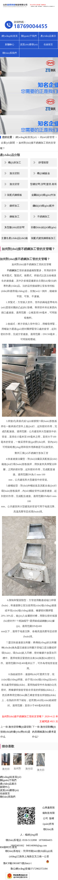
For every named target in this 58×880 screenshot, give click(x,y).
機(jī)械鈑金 (43, 173)
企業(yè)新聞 (8, 142)
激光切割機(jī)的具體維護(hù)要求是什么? (44, 731)
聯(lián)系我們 (9, 53)
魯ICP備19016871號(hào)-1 (17, 863)
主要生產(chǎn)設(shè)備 (14, 238)
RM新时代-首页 (8, 847)
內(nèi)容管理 (47, 137)
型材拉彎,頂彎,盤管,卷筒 (43, 184)
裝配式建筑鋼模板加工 (43, 238)
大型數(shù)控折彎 (14, 227)
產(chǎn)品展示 (48, 36)
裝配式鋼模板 (14, 195)
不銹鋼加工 (43, 216)
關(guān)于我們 (29, 36)
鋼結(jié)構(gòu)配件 (43, 205)
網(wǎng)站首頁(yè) (10, 37)
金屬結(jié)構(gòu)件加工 (43, 196)
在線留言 (48, 44)
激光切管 (14, 184)
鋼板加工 (14, 216)
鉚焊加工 (14, 205)
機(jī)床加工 (14, 162)
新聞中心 (9, 44)
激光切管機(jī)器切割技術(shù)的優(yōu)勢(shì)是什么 (15, 731)
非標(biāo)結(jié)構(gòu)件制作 (43, 229)
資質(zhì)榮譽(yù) (29, 44)
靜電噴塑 (43, 162)
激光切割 (14, 173)
